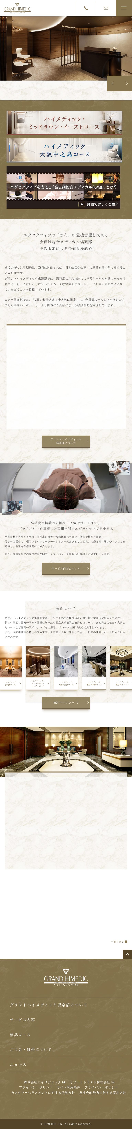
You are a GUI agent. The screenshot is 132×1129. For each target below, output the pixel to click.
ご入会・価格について (31, 1049)
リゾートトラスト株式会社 (90, 1082)
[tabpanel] (66, 48)
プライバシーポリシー (36, 1087)
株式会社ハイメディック (42, 1082)
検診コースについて (66, 702)
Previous (113, 83)
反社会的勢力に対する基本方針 (102, 1092)
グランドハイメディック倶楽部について (66, 441)
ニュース (18, 1064)
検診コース (20, 1034)
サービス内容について (66, 568)
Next (126, 83)
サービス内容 (22, 1019)
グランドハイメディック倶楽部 (17, 8)
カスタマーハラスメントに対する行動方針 (43, 1092)
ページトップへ (127, 954)
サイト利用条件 (68, 1087)
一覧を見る (117, 941)
